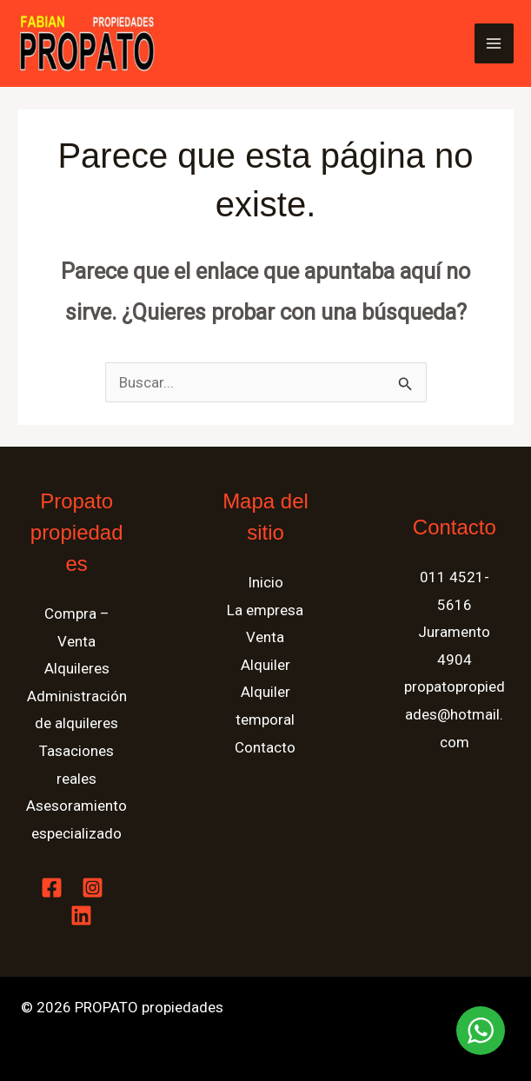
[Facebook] (52, 888)
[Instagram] (92, 888)
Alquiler (265, 664)
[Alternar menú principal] (494, 43)
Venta (265, 637)
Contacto (265, 747)
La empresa (265, 610)
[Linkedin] (81, 915)
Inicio (265, 582)
